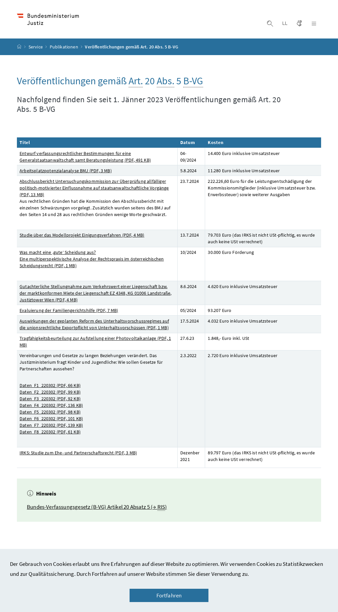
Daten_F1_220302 (50, 385)
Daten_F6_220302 (51, 418)
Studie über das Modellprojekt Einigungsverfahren (82, 235)
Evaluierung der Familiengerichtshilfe (69, 310)
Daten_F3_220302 (50, 399)
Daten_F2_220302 (50, 392)
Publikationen (64, 47)
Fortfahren (169, 595)
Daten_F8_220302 (50, 432)
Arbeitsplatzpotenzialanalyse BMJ (66, 171)
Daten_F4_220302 (51, 405)
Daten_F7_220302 (51, 425)
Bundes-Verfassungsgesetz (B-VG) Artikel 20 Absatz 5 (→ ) (97, 507)
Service (36, 47)
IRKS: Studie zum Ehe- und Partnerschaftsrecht (78, 453)
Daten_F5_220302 (50, 412)
